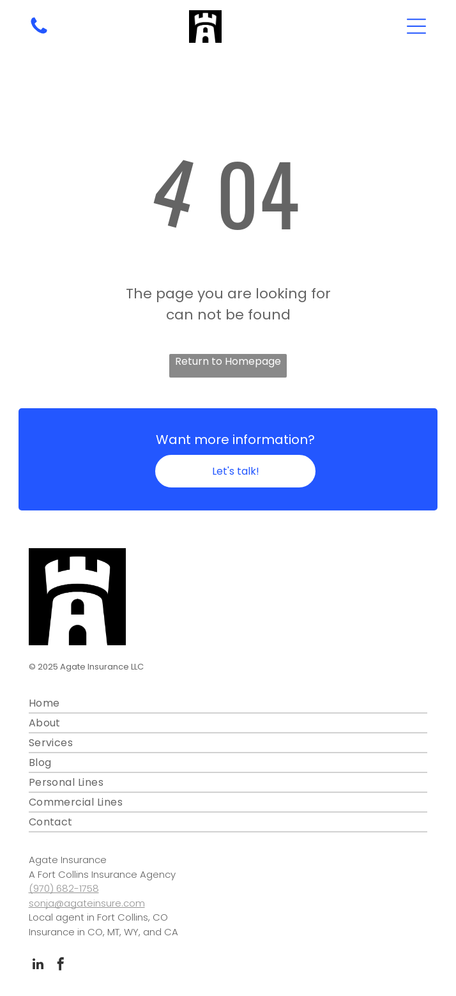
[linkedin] (38, 965)
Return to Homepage (228, 361)
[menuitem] (228, 704)
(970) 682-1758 (64, 888)
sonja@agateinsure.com (87, 903)
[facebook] (60, 965)
